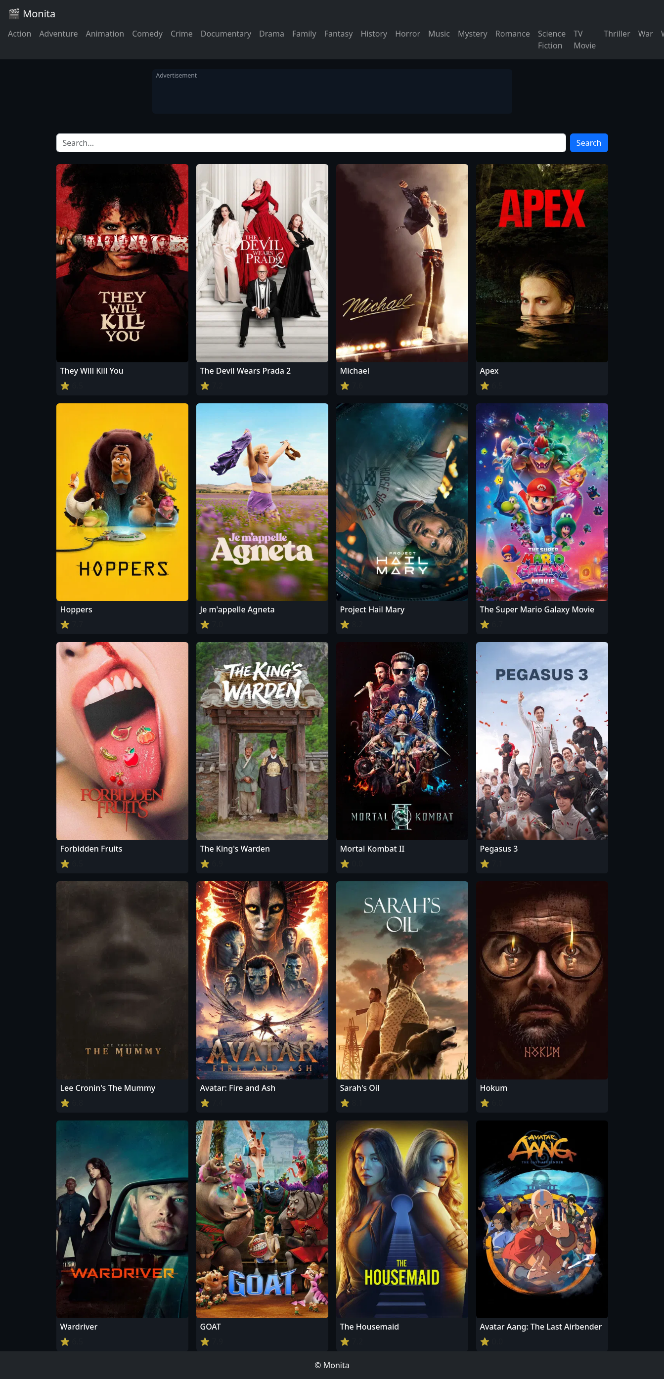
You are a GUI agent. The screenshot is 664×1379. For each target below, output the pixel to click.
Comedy (147, 33)
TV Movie (585, 39)
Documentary (226, 33)
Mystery (472, 33)
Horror (407, 33)
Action (19, 33)
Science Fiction (552, 39)
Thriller (617, 33)
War (645, 33)
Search (589, 142)
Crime (182, 33)
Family (304, 33)
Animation (105, 33)
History (373, 33)
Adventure (58, 33)
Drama (271, 33)
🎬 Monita (31, 13)
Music (439, 33)
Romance (512, 33)
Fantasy (338, 33)
